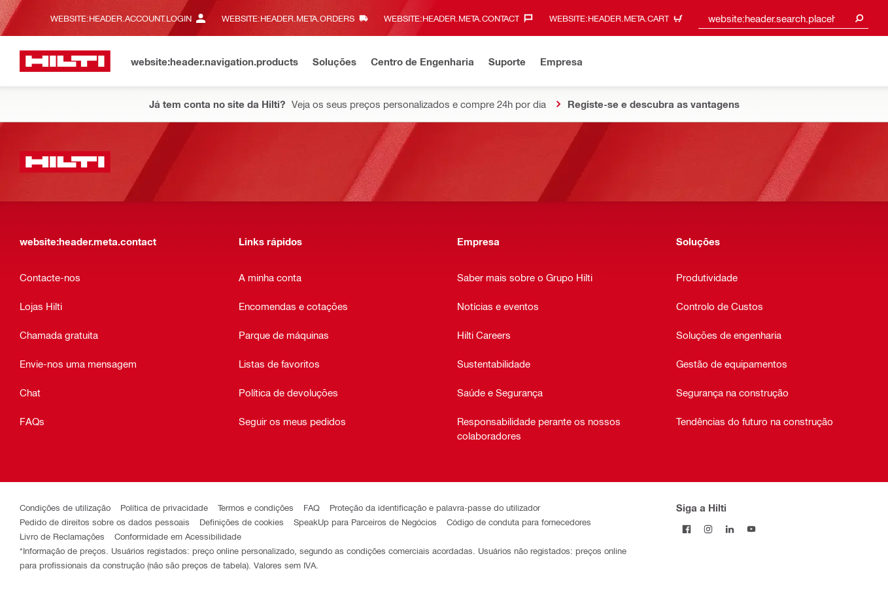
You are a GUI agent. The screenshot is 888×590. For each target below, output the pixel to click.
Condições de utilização (65, 507)
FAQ (311, 507)
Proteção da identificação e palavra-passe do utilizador (435, 507)
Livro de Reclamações (62, 536)
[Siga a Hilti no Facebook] (687, 529)
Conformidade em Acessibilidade (177, 536)
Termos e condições (256, 507)
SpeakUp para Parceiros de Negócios (365, 522)
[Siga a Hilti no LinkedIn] (730, 529)
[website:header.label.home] (65, 61)
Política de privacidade (164, 507)
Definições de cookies (241, 522)
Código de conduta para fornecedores (519, 522)
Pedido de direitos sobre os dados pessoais (105, 522)
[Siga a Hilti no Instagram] (708, 529)
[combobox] (783, 18)
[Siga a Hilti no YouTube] (751, 529)
